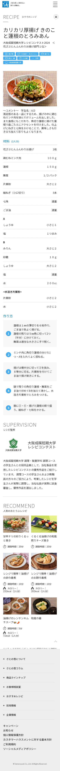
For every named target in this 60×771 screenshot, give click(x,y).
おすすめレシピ (14, 696)
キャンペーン (10, 726)
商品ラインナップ (16, 677)
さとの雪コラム (14, 668)
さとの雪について (16, 659)
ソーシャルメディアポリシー (19, 749)
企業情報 (11, 714)
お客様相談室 (13, 686)
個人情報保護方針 (13, 735)
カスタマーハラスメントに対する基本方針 (27, 739)
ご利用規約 (9, 744)
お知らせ (8, 730)
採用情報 (11, 705)
